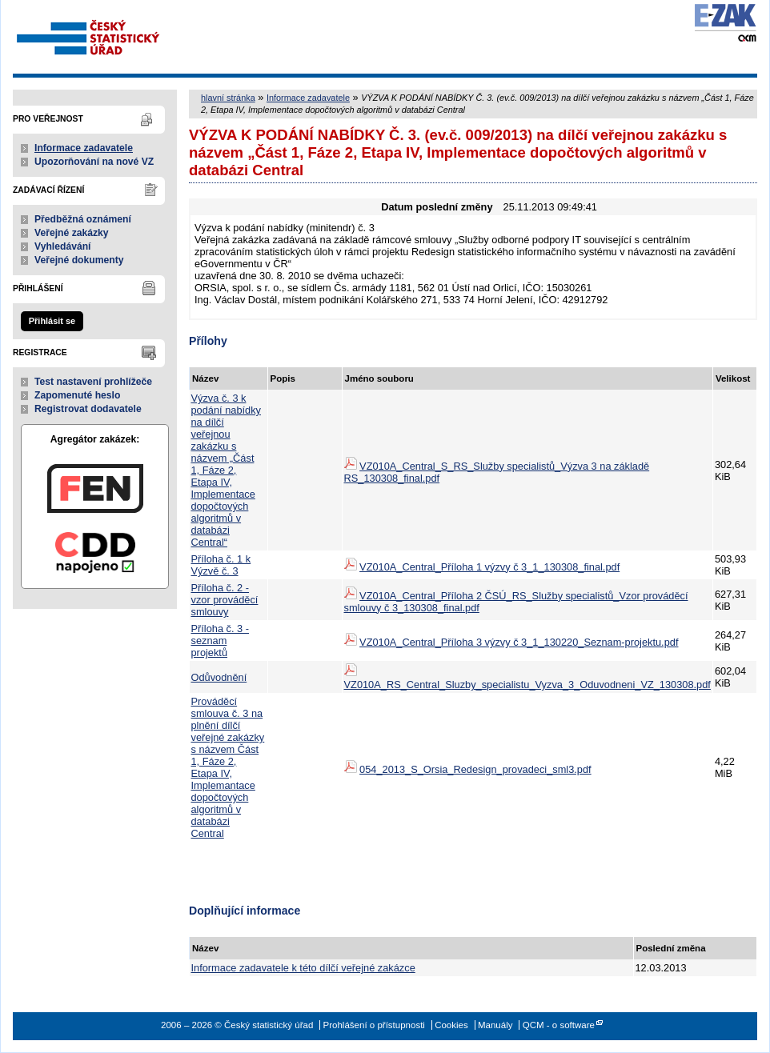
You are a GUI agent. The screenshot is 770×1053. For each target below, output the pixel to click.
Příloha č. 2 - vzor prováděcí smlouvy (225, 600)
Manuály (495, 1025)
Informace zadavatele (83, 148)
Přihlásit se (52, 321)
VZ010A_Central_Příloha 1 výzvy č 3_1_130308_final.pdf (489, 567)
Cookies (451, 1025)
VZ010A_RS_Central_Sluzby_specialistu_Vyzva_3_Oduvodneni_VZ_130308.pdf (527, 685)
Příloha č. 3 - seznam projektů (220, 641)
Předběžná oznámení (82, 219)
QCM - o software (559, 1025)
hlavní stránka (228, 97)
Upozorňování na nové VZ (94, 161)
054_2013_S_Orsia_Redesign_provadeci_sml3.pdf (475, 769)
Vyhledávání (62, 246)
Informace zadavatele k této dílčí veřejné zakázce (303, 968)
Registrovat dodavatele (88, 408)
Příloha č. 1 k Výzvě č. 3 (221, 565)
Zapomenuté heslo (77, 395)
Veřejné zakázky (71, 232)
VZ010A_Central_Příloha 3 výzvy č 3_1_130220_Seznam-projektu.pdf (518, 642)
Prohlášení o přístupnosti (374, 1025)
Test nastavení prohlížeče (93, 381)
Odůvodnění (219, 677)
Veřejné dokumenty (78, 260)
